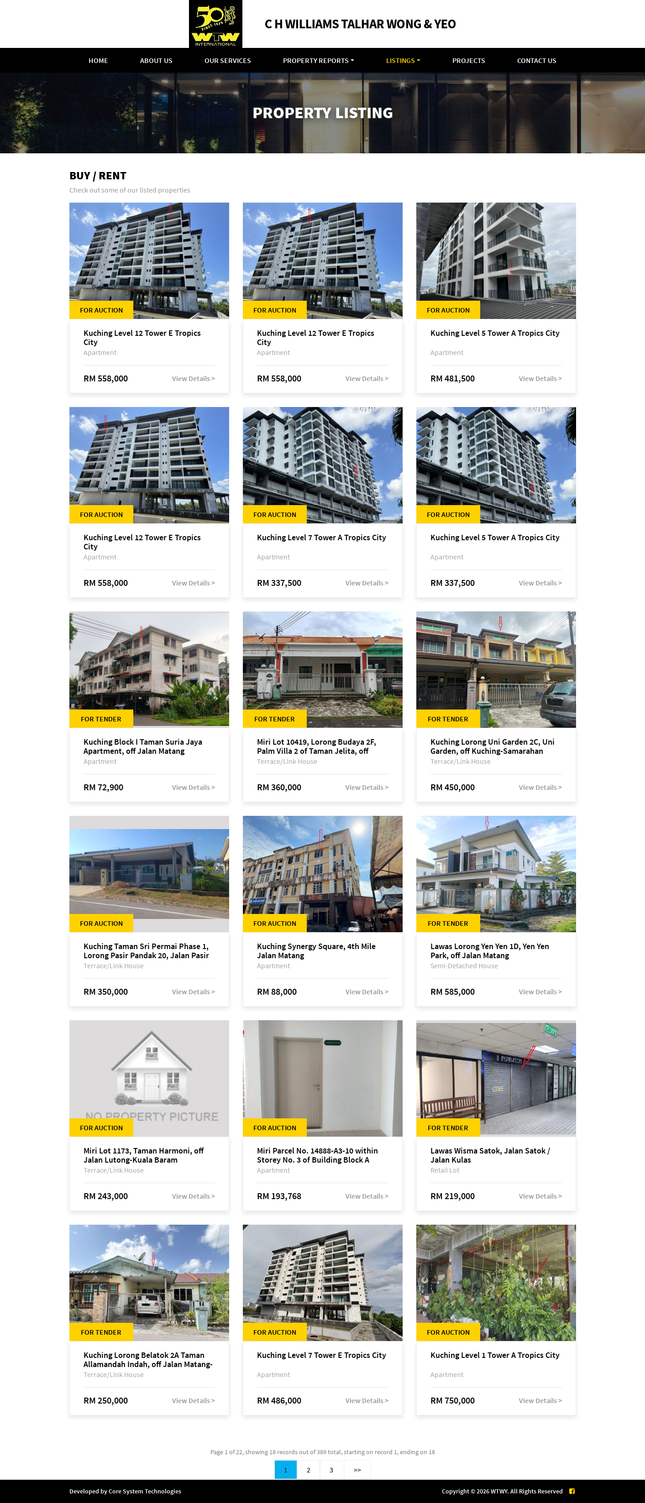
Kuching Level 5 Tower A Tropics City (495, 333)
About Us (156, 60)
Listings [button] (400, 60)
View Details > (193, 378)
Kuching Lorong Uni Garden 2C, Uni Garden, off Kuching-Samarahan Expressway (492, 746)
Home (98, 60)
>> (357, 1469)
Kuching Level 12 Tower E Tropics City (142, 338)
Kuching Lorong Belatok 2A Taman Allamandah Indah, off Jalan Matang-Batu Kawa (148, 1360)
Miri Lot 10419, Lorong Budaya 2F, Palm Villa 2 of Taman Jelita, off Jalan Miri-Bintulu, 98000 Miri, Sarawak (316, 746)
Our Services (228, 60)
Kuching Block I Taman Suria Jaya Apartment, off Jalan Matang (143, 746)
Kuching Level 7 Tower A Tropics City (321, 538)
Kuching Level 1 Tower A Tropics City (495, 1355)
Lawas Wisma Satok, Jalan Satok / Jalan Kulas (490, 1155)
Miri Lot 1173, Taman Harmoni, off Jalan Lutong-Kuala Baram (144, 1155)
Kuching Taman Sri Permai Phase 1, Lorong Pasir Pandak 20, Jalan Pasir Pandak (146, 951)
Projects (468, 60)
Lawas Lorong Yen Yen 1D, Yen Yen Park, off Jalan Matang (489, 951)
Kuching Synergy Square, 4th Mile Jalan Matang (316, 951)
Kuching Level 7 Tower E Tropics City (321, 1355)
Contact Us (536, 60)
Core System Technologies (145, 1491)
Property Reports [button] (316, 60)
